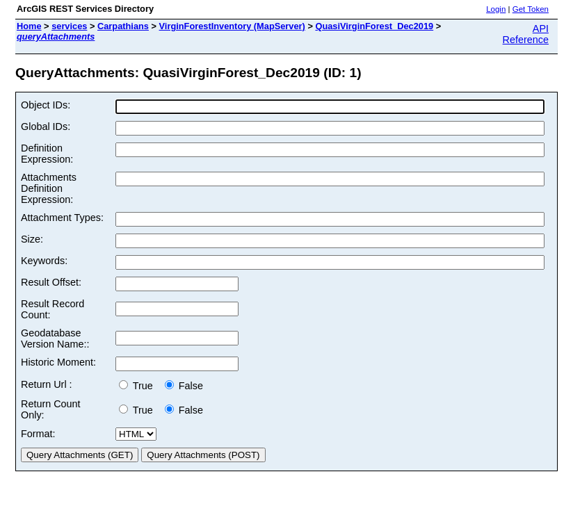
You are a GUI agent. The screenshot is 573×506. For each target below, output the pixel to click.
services (69, 26)
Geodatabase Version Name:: (55, 338)
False (184, 385)
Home (29, 26)
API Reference (526, 34)
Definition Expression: (47, 153)
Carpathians (123, 26)
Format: (38, 433)
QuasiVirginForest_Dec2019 (374, 26)
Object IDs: (45, 105)
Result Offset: (51, 282)
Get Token (531, 9)
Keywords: (44, 260)
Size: (32, 239)
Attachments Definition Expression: (48, 188)
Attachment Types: (62, 217)
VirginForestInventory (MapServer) (232, 26)
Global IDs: (45, 126)
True (139, 385)
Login (496, 9)
